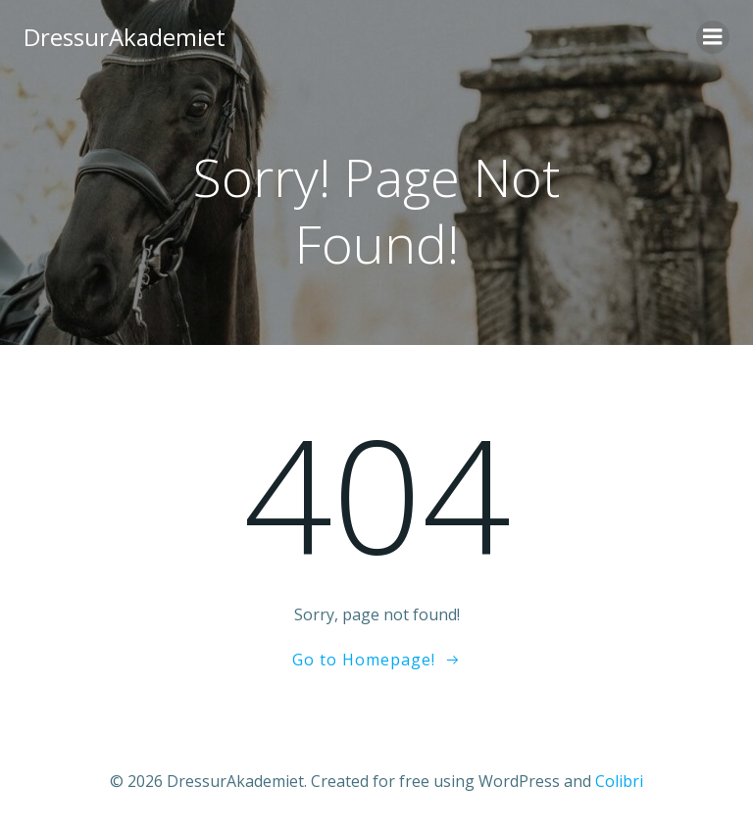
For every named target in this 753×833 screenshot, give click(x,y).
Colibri (619, 781)
